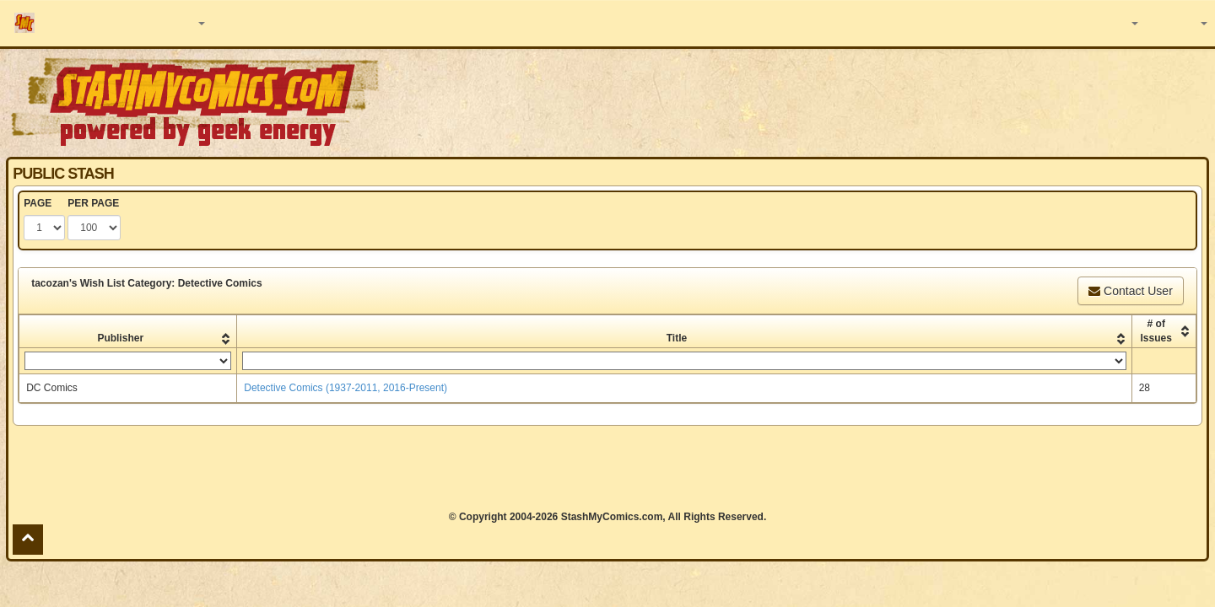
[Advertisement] (858, 101)
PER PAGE (93, 203)
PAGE (37, 203)
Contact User (1130, 291)
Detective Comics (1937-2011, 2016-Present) (345, 388)
